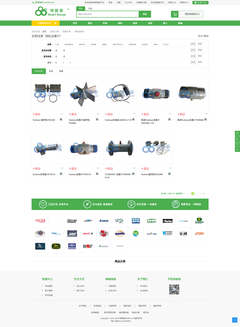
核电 (120, 23)
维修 (180, 23)
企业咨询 (144, 290)
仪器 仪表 (54, 31)
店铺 (90, 8)
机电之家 (136, 312)
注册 (119, 2)
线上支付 (80, 286)
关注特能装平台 (157, 2)
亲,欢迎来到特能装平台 (94, 2)
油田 (150, 23)
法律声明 (112, 306)
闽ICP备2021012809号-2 (121, 321)
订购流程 (112, 286)
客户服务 (49, 290)
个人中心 (128, 2)
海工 (165, 23)
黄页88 (146, 312)
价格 (51, 71)
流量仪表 (66, 31)
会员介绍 (112, 290)
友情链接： (96, 312)
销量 (61, 71)
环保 (105, 23)
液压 (90, 23)
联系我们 (97, 306)
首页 (75, 23)
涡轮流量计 (79, 31)
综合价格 (39, 71)
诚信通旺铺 (124, 312)
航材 (135, 23)
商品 (81, 8)
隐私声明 (142, 306)
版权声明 (157, 306)
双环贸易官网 (110, 312)
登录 (110, 2)
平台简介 (144, 286)
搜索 (145, 14)
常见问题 (49, 295)
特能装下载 (142, 2)
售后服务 (49, 286)
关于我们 (83, 306)
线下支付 (80, 290)
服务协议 (127, 306)
